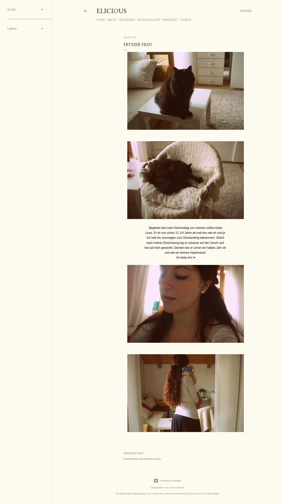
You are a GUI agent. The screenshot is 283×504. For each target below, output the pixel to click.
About (112, 20)
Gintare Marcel (176, 487)
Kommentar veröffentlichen (142, 459)
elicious (112, 11)
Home (101, 20)
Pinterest (170, 20)
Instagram (127, 20)
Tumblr (185, 20)
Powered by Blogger (167, 480)
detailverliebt (148, 20)
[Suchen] (245, 11)
